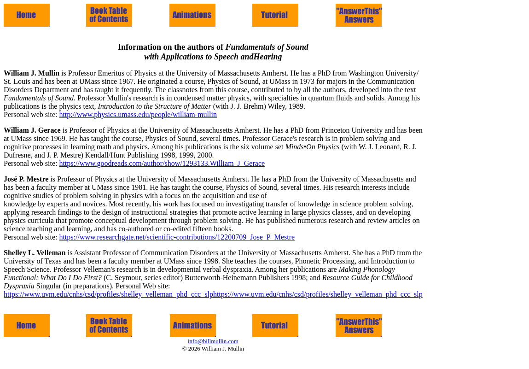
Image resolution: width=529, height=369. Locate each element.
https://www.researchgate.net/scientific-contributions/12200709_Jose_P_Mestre (177, 237)
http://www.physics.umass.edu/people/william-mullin (137, 114)
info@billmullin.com (213, 341)
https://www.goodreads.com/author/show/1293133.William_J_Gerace (162, 163)
